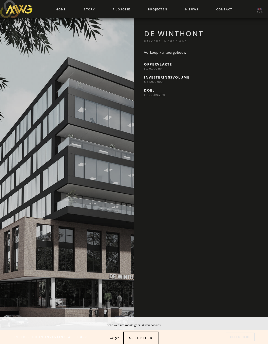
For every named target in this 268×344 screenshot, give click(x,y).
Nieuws (192, 9)
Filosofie (121, 9)
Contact (224, 9)
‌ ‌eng (259, 9)
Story (89, 9)
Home (61, 9)
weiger (114, 338)
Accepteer (141, 338)
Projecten (157, 9)
